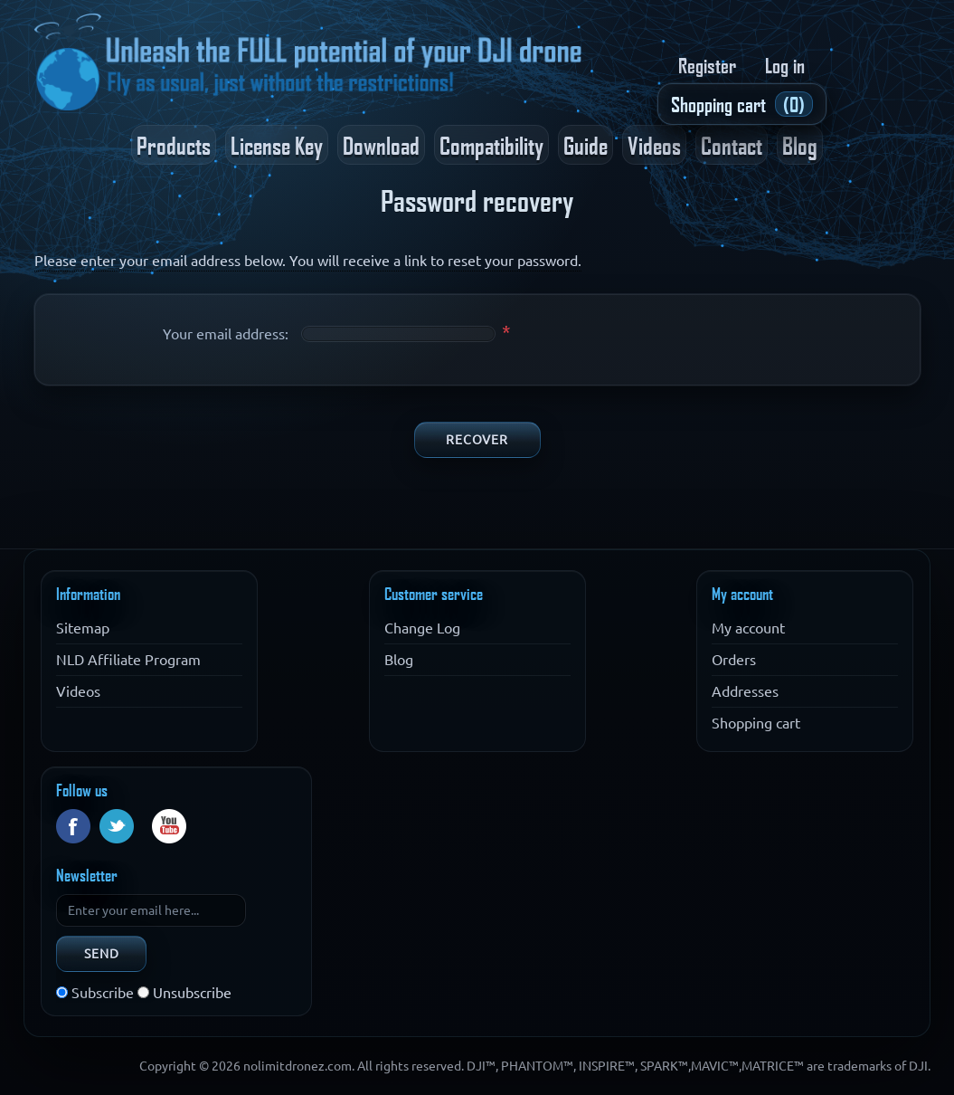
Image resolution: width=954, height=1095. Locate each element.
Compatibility (491, 144)
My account (748, 628)
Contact (731, 144)
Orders (734, 660)
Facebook (73, 826)
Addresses (745, 691)
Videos (654, 144)
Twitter (116, 826)
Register (707, 65)
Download (381, 144)
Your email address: (225, 334)
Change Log (422, 628)
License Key (277, 144)
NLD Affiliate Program (128, 660)
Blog (799, 144)
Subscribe (102, 993)
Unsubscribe (192, 993)
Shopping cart (756, 723)
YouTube (169, 826)
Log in (785, 65)
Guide (585, 144)
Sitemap (82, 628)
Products (174, 144)
